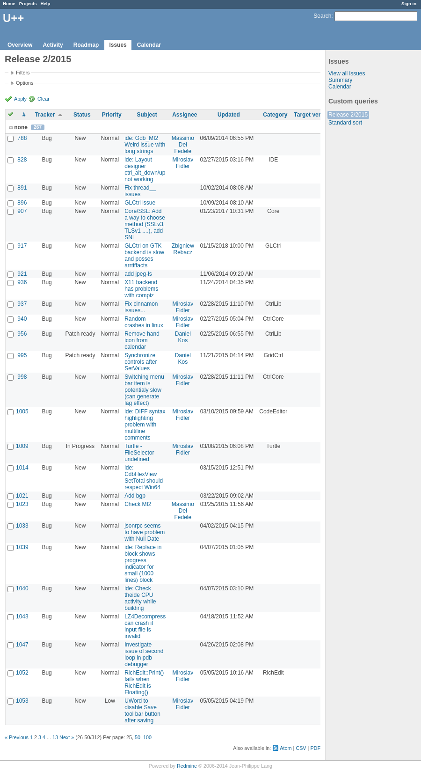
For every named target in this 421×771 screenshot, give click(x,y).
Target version (313, 114)
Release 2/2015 (348, 114)
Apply (20, 99)
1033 (22, 525)
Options (24, 83)
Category (275, 114)
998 (22, 377)
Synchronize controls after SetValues (140, 362)
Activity (53, 45)
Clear (43, 99)
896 (22, 202)
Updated (229, 114)
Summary (340, 80)
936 (22, 282)
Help (46, 3)
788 (22, 138)
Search (322, 16)
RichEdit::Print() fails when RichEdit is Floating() (144, 682)
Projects (28, 3)
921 (22, 274)
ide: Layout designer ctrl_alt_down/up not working (144, 169)
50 (137, 737)
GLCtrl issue (139, 202)
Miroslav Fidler (183, 162)
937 (22, 304)
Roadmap (86, 45)
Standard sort (345, 122)
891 (22, 187)
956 (22, 333)
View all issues (346, 73)
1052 (22, 672)
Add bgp (134, 495)
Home (9, 3)
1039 (22, 547)
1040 (22, 588)
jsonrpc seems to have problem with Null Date (144, 532)
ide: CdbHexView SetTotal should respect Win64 (143, 477)
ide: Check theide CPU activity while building (140, 598)
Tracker (45, 114)
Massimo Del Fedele (183, 144)
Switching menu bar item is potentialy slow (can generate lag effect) (144, 390)
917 (22, 245)
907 (22, 211)
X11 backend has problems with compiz (141, 289)
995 (22, 355)
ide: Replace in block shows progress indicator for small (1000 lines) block (142, 563)
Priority (112, 114)
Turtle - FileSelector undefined (139, 453)
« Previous (17, 737)
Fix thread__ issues (140, 191)
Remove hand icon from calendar (142, 340)
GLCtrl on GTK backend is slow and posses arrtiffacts (144, 255)
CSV (301, 748)
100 (147, 737)
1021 (22, 495)
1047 (22, 644)
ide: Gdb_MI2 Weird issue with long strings (144, 144)
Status (82, 114)
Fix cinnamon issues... (141, 307)
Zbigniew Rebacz (183, 249)
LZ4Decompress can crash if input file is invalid (145, 626)
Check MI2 (137, 504)
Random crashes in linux (143, 322)
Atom (285, 748)
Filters (22, 72)
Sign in (408, 3)
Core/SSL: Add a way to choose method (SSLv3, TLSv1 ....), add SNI (144, 224)
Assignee (184, 114)
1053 (22, 701)
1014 (22, 467)
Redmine (187, 766)
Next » (66, 737)
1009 (22, 446)
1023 (22, 504)
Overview (19, 45)
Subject (147, 114)
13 (55, 737)
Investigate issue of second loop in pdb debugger (143, 654)
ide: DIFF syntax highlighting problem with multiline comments (144, 424)
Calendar (149, 45)
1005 (22, 411)
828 (22, 159)
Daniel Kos (183, 337)
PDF (315, 748)
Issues (117, 45)
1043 (22, 616)
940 (22, 319)
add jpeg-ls (138, 274)
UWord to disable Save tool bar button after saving (142, 711)
